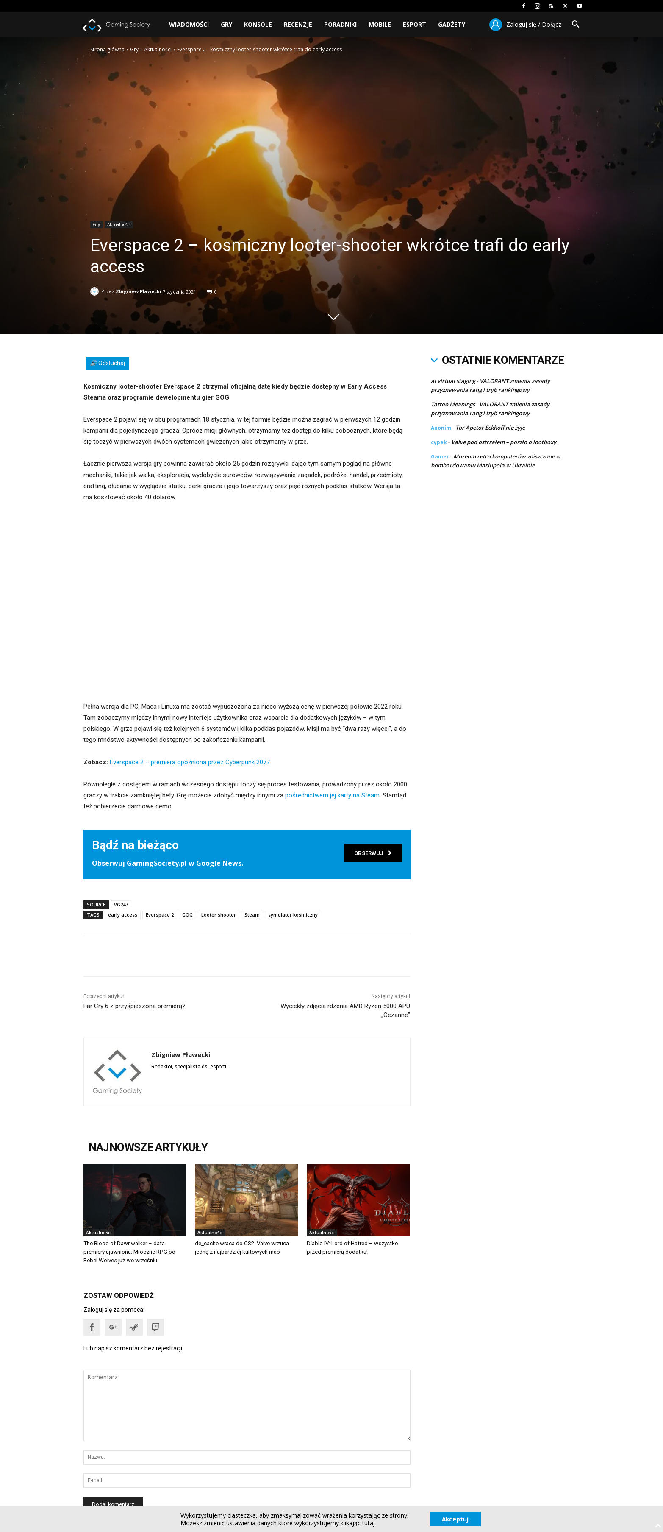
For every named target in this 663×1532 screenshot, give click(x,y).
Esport (414, 24)
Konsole (258, 24)
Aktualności (158, 49)
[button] (576, 25)
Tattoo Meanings (453, 404)
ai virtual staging (453, 381)
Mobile (380, 24)
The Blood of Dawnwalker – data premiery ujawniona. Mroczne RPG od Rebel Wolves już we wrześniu (135, 1252)
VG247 (121, 904)
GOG (187, 914)
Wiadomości (189, 24)
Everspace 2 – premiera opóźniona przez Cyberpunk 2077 (190, 762)
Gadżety (451, 24)
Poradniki (340, 24)
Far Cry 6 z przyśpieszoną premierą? (134, 1006)
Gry (226, 24)
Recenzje (298, 24)
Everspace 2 (160, 914)
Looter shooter (218, 914)
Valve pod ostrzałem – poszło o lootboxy (503, 442)
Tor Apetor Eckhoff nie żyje (490, 427)
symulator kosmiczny (293, 914)
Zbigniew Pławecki (138, 289)
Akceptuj (455, 1519)
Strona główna (107, 49)
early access (122, 914)
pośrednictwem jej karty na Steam (332, 795)
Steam (252, 914)
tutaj (367, 1522)
